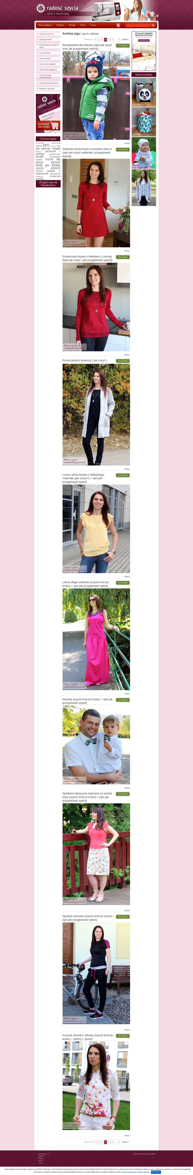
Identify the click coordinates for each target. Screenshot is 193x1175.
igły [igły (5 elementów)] (58, 146)
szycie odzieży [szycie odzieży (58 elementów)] (48, 168)
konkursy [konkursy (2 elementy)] (39, 151)
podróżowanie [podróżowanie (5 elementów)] (54, 154)
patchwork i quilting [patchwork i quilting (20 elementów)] (48, 152)
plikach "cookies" (143, 1172)
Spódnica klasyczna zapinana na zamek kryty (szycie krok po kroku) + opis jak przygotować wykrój (87, 797)
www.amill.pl (150, 1154)
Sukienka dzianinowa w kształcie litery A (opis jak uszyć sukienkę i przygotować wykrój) (87, 152)
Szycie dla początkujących (48, 70)
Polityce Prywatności (129, 1172)
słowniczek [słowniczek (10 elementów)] (55, 173)
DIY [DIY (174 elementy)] (46, 145)
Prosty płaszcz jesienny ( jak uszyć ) (84, 360)
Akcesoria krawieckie (46, 34)
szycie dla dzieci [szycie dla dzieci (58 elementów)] (48, 160)
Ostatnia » (125, 39)
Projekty (60, 25)
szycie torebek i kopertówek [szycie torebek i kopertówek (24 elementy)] (48, 172)
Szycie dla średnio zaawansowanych (45, 76)
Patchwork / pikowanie (47, 89)
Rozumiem (156, 1172)
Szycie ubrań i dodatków (47, 64)
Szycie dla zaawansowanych (48, 83)
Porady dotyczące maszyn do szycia (49, 46)
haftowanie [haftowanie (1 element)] (53, 146)
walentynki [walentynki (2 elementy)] (39, 176)
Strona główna (44, 25)
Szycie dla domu (44, 53)
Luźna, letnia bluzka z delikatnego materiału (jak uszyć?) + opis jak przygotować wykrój (83, 478)
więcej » (127, 143)
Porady (72, 25)
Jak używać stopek (45, 39)
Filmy (82, 25)
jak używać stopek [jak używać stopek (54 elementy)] (48, 148)
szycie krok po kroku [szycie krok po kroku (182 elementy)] (48, 163)
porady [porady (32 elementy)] (40, 156)
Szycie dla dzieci (45, 58)
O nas (93, 25)
